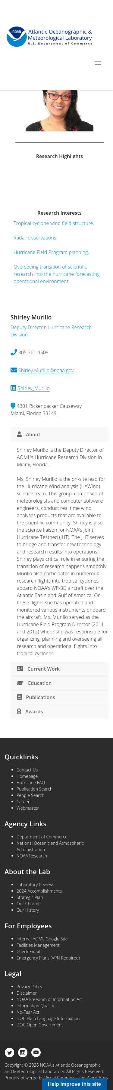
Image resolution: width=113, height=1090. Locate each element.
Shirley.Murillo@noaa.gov (46, 370)
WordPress (97, 1078)
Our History (28, 910)
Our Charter (28, 904)
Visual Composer (61, 1078)
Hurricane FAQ (31, 782)
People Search (30, 795)
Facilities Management (38, 945)
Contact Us (27, 770)
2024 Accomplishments (39, 891)
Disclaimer (27, 993)
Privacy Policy (29, 986)
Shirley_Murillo (34, 388)
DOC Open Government (40, 1025)
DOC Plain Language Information (48, 1018)
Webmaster (28, 808)
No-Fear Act (28, 1012)
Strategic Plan (30, 897)
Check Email (28, 951)
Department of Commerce (42, 837)
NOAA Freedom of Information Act (50, 999)
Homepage (27, 776)
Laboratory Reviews (35, 884)
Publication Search (34, 789)
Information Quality (35, 1006)
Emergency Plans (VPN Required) (48, 958)
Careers (24, 801)
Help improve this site (74, 1084)
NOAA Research (32, 856)
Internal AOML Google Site (42, 939)
